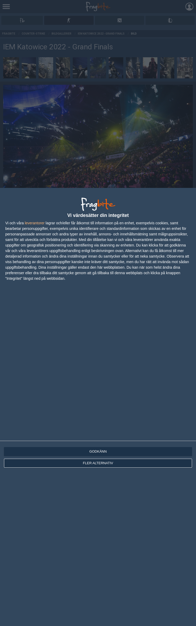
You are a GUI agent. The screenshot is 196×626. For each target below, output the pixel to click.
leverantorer (35, 223)
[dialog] (98, 407)
